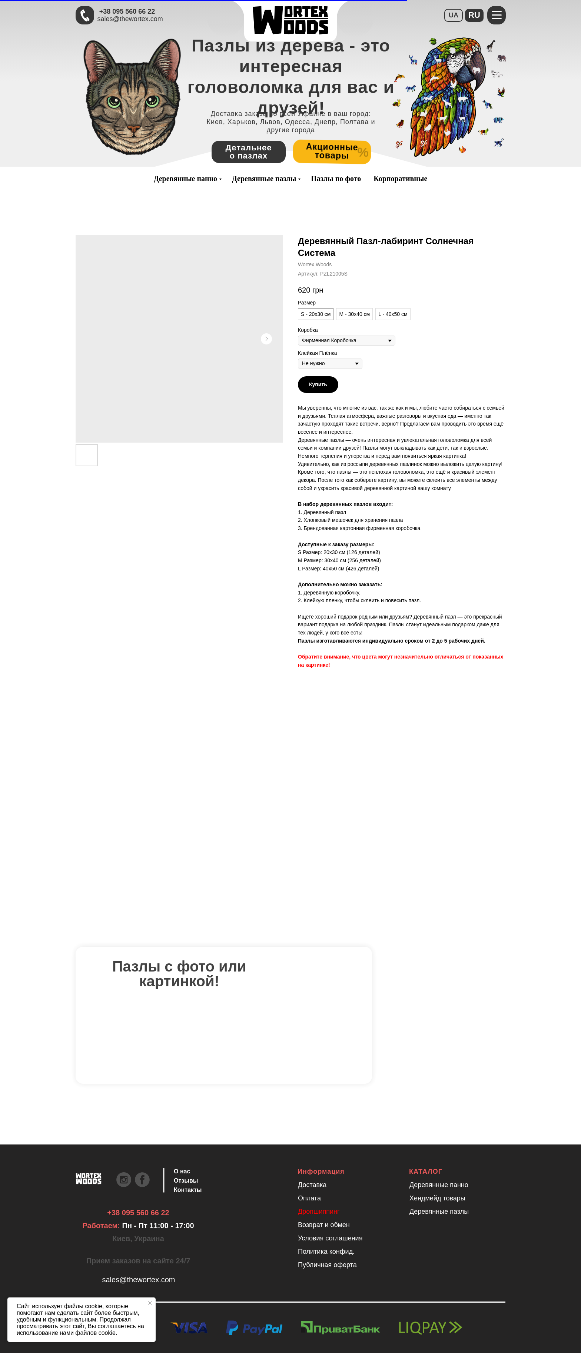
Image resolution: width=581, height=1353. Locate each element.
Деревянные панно (185, 178)
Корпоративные (400, 178)
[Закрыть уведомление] (150, 1303)
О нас (182, 1171)
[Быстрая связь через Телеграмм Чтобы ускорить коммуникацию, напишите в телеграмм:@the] (85, 15)
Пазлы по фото (336, 178)
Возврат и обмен (324, 1225)
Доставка (312, 1185)
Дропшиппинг (319, 1211)
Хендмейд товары (437, 1198)
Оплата (309, 1198)
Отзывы (186, 1180)
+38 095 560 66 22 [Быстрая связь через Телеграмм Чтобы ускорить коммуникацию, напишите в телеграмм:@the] (127, 11)
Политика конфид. (326, 1251)
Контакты (188, 1190)
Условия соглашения (330, 1238)
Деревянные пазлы (264, 178)
